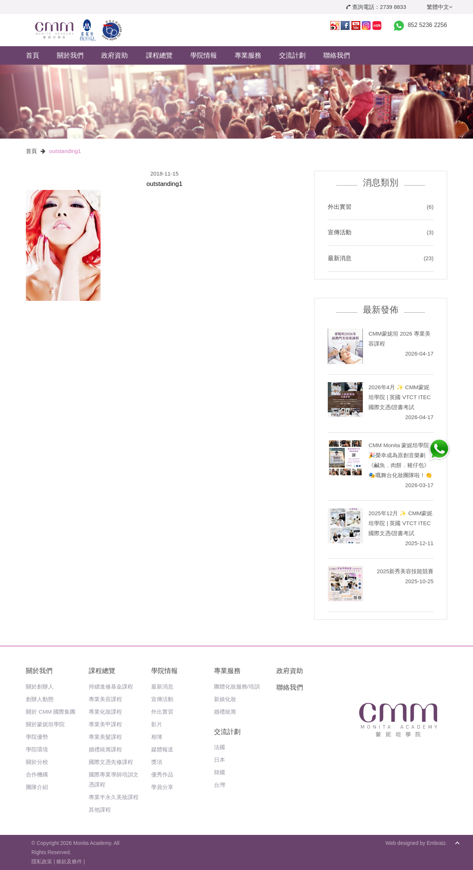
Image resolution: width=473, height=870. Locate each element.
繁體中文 (440, 7)
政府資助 (114, 55)
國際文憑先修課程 (111, 762)
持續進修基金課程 (111, 686)
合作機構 (37, 774)
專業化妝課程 (105, 711)
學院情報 (203, 55)
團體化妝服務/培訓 (237, 686)
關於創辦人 (40, 686)
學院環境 (37, 749)
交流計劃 (292, 55)
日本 (219, 760)
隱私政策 (41, 861)
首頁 (32, 55)
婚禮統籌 (225, 711)
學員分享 (162, 787)
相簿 (156, 737)
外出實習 (339, 207)
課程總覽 (159, 55)
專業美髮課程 (105, 737)
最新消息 (339, 258)
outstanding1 (65, 151)
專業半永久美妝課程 (114, 797)
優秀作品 (162, 774)
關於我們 (70, 55)
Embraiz (436, 843)
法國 (219, 747)
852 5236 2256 (427, 25)
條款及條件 (69, 861)
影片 (156, 724)
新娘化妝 (225, 699)
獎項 (156, 762)
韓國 (219, 772)
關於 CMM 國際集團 (50, 711)
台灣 (219, 785)
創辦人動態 (40, 699)
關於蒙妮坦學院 (45, 724)
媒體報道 (162, 749)
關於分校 (37, 762)
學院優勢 (37, 737)
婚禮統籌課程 (105, 749)
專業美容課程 (105, 699)
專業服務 (248, 55)
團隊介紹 (37, 787)
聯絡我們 (336, 55)
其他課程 (100, 809)
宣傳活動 (339, 232)
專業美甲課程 (105, 724)
